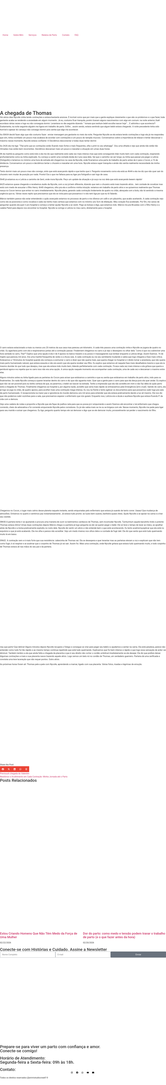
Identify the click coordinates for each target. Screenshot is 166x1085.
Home (5, 35)
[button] (3, 769)
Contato (66, 35)
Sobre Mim (18, 35)
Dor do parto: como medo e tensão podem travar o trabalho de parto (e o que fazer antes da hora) (124, 935)
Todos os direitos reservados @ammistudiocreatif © (24, 1077)
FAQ (76, 35)
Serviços (32, 35)
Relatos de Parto (49, 35)
